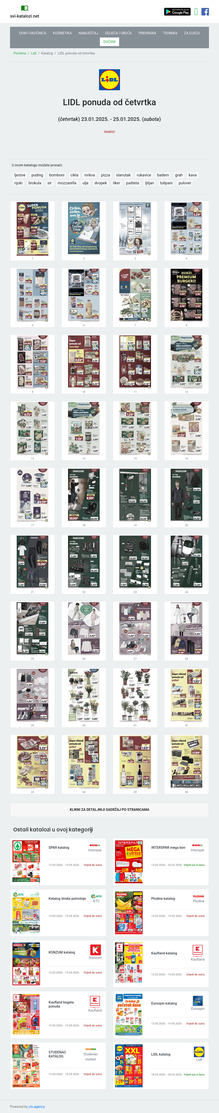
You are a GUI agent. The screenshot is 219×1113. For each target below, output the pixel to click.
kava (193, 175)
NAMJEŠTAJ (88, 33)
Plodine (198, 901)
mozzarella (67, 183)
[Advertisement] (109, 144)
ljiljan (149, 183)
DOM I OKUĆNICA (32, 33)
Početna (19, 53)
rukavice (144, 175)
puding (37, 175)
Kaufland (197, 959)
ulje (85, 183)
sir (49, 183)
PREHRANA (147, 33)
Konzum (95, 958)
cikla (74, 175)
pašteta (132, 183)
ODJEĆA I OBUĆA (118, 33)
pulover (185, 183)
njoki (18, 183)
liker (116, 183)
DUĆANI (109, 42)
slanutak (123, 175)
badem (163, 175)
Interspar (95, 850)
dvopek (101, 183)
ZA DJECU (192, 33)
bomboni (56, 175)
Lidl (33, 53)
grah (179, 175)
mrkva (89, 175)
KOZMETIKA (62, 33)
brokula (35, 183)
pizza (105, 175)
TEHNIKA (170, 33)
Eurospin (197, 1009)
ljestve (19, 175)
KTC (96, 901)
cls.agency (37, 1107)
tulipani (166, 183)
